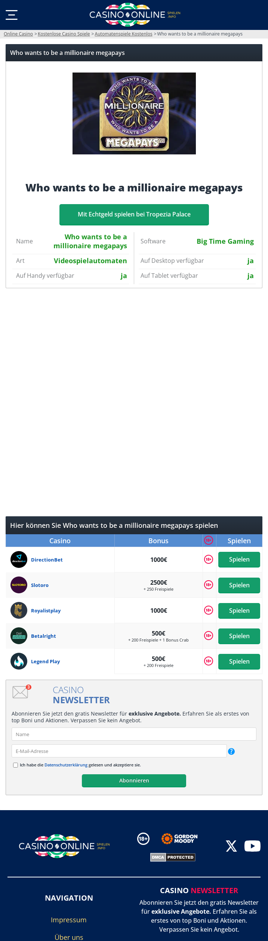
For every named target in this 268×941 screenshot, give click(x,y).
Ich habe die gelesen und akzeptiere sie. (80, 765)
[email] (119, 750)
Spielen (239, 560)
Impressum (69, 919)
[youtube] (252, 847)
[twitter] (231, 847)
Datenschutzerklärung (65, 765)
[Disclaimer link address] (184, 839)
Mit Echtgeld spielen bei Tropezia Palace (134, 214)
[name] (134, 734)
